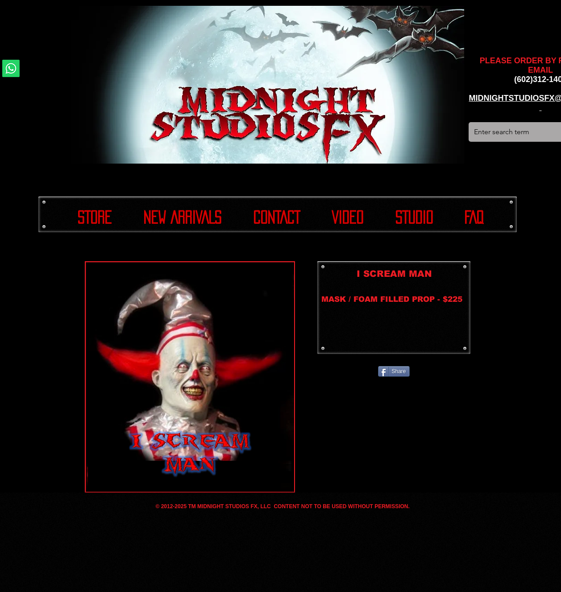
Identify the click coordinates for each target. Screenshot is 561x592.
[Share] (394, 371)
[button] (190, 377)
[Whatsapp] (11, 68)
